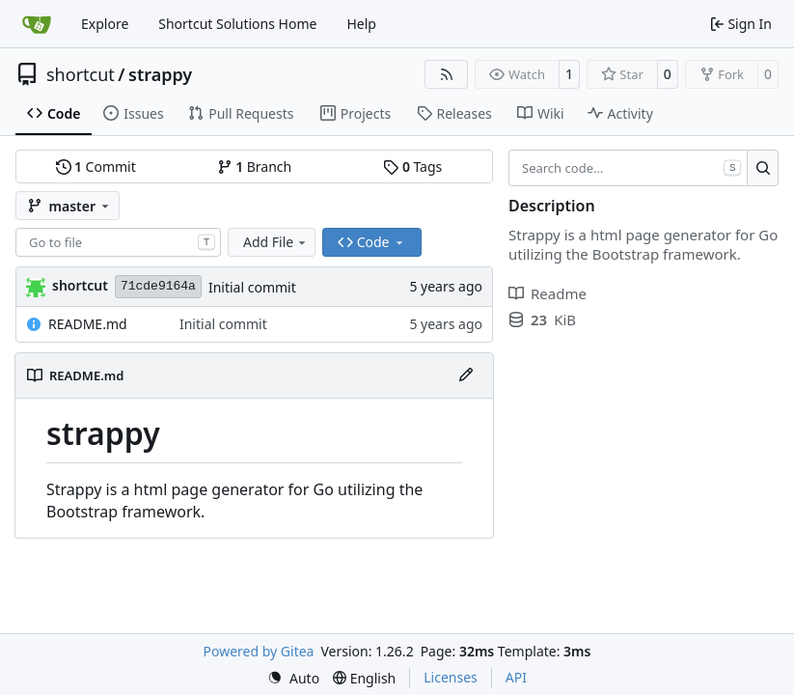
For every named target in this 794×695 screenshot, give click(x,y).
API (516, 677)
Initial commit (252, 287)
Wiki (540, 113)
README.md (87, 324)
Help (361, 23)
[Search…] (763, 168)
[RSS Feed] (446, 74)
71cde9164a (158, 286)
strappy (160, 74)
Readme (547, 293)
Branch (254, 166)
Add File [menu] (276, 242)
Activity (620, 113)
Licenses (451, 677)
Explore (104, 23)
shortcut (80, 74)
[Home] (37, 24)
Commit (96, 166)
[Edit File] (466, 375)
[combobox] (118, 242)
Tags (412, 166)
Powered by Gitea (259, 651)
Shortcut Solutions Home (237, 23)
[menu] (293, 678)
